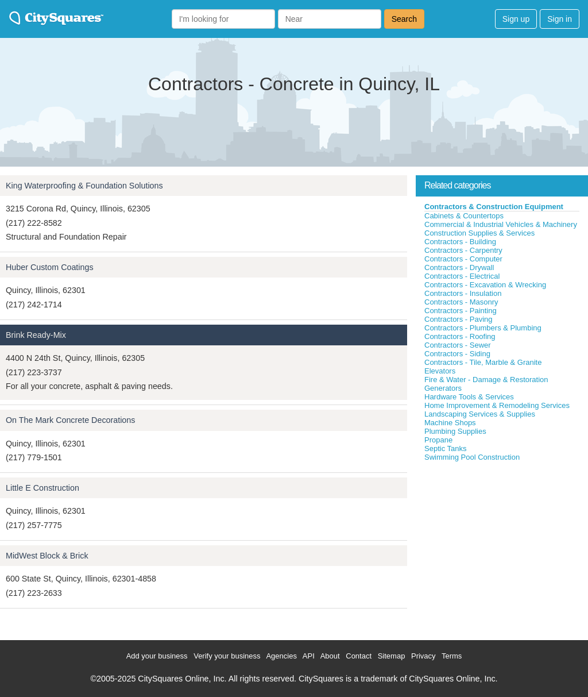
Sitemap (391, 656)
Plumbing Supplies (455, 431)
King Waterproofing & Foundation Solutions (84, 185)
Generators (443, 388)
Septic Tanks (445, 448)
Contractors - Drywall (459, 267)
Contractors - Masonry (461, 302)
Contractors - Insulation (462, 293)
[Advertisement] (502, 548)
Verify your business (227, 656)
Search (404, 19)
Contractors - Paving (458, 319)
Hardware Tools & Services (469, 396)
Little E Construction (42, 487)
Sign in (559, 19)
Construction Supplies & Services (479, 233)
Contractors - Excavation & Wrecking (485, 284)
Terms (452, 656)
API (309, 656)
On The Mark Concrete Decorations (70, 420)
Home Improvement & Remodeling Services (497, 405)
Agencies (281, 656)
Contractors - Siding (457, 353)
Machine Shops (450, 422)
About (330, 656)
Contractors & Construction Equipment (493, 206)
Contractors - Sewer (457, 345)
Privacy (423, 656)
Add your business (157, 656)
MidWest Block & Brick (47, 555)
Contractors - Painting (460, 310)
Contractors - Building (460, 241)
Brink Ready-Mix (36, 335)
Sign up (515, 19)
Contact (359, 656)
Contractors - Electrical (462, 276)
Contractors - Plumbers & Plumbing (482, 328)
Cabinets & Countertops (464, 215)
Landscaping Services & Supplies (479, 414)
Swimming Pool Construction (472, 457)
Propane (438, 440)
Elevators (439, 371)
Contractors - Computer (463, 259)
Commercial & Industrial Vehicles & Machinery (500, 224)
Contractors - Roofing (460, 336)
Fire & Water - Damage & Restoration (486, 379)
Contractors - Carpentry (463, 250)
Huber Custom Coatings (50, 267)
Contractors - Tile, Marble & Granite (482, 362)
